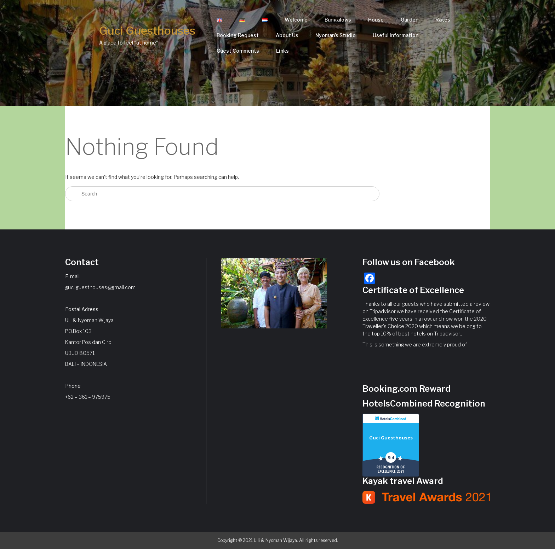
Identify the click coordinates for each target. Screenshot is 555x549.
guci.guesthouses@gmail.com (100, 287)
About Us (287, 35)
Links (282, 51)
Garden (409, 20)
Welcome (296, 20)
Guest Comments (238, 51)
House (376, 20)
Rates (442, 20)
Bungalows (338, 20)
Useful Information (395, 35)
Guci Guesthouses (147, 30)
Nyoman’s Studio (335, 35)
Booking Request (238, 35)
